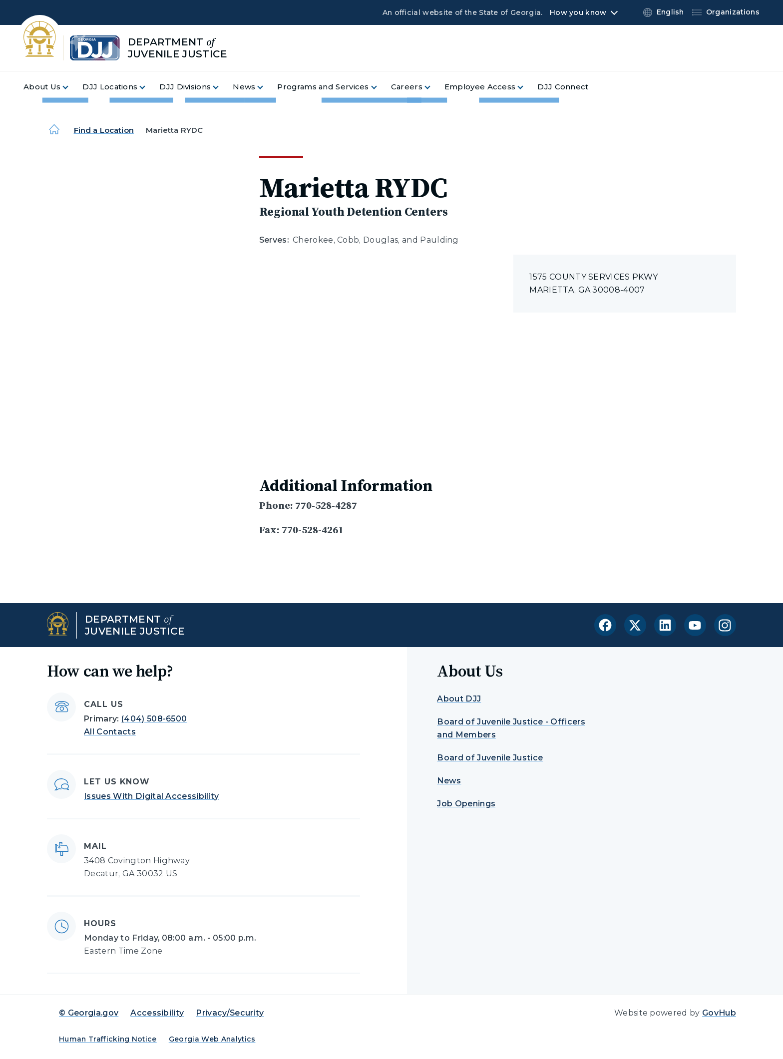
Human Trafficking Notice (108, 1039)
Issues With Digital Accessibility (151, 796)
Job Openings (466, 803)
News (449, 780)
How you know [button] (578, 12)
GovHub (719, 1013)
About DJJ (459, 699)
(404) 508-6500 (154, 718)
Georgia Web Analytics (212, 1039)
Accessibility (157, 1013)
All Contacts (110, 731)
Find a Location (104, 130)
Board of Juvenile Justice (490, 757)
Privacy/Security (230, 1013)
